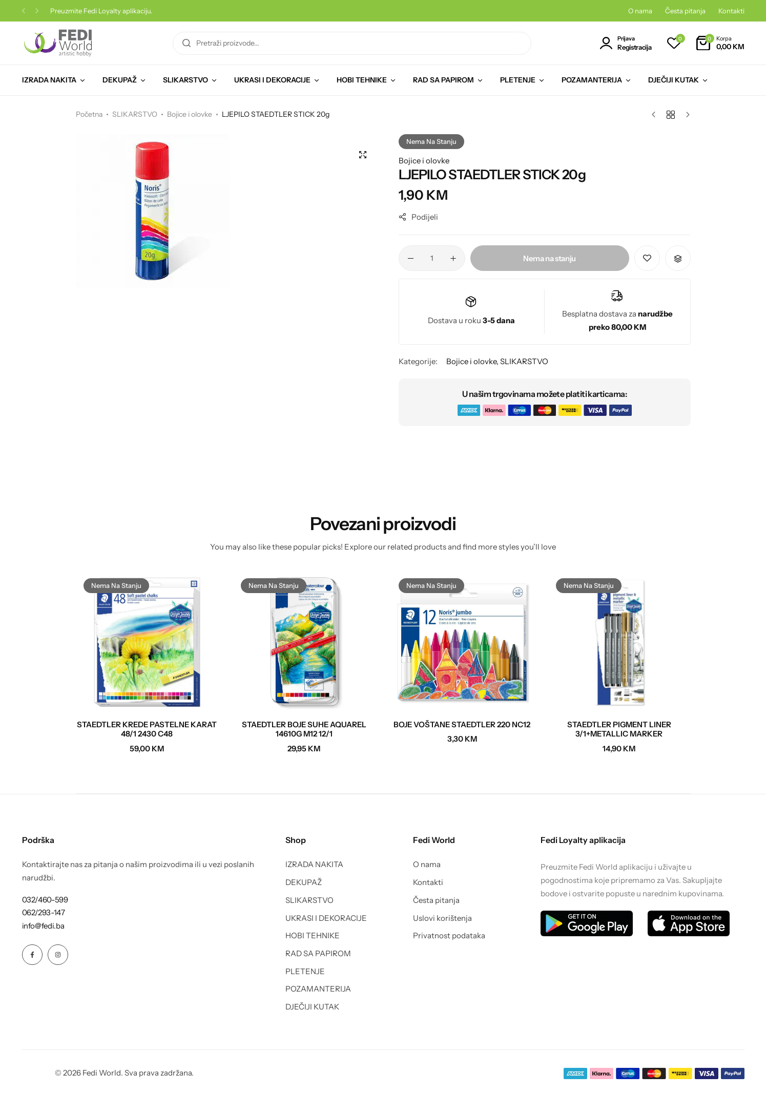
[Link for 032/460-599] (45, 899)
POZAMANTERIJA (592, 80)
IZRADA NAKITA (49, 80)
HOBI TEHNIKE (362, 80)
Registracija (634, 47)
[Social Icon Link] (32, 954)
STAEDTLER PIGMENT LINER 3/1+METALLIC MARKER (619, 729)
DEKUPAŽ (119, 80)
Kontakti (731, 11)
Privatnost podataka (449, 935)
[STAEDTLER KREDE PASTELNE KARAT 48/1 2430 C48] (147, 642)
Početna (89, 114)
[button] (23, 11)
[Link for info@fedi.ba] (43, 926)
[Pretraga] (186, 43)
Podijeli (418, 217)
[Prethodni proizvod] (656, 115)
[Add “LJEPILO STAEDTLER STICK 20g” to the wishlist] (647, 258)
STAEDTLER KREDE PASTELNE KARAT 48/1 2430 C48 (147, 729)
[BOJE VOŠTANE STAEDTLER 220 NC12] (462, 642)
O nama (640, 11)
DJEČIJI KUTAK (673, 80)
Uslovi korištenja (442, 918)
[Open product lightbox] (363, 154)
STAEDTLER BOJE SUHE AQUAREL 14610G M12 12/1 (304, 729)
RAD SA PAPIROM (443, 80)
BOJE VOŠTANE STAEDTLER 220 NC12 (462, 724)
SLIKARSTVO (185, 80)
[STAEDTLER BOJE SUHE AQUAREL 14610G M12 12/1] (304, 642)
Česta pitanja (685, 11)
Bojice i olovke (189, 114)
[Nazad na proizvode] (671, 115)
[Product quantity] (432, 258)
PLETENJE (517, 80)
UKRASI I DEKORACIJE (272, 80)
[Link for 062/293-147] (43, 912)
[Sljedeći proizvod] (685, 115)
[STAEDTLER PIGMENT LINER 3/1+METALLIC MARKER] (619, 642)
